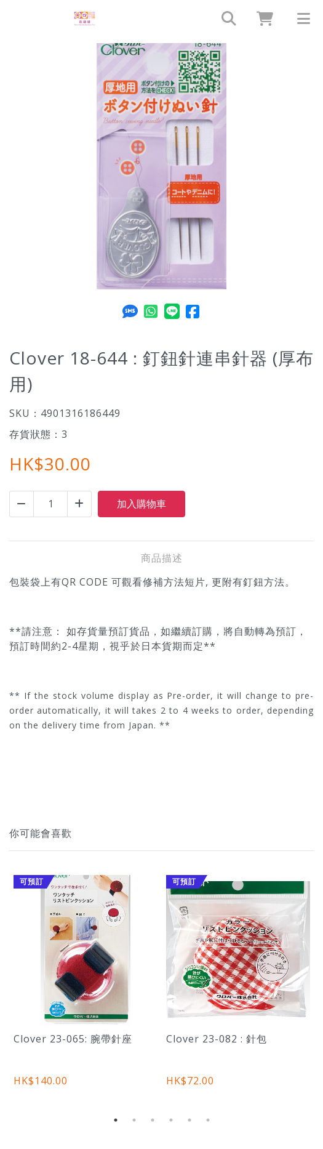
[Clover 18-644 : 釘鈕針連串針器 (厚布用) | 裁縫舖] (84, 18)
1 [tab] (116, 1120)
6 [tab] (208, 1120)
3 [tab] (152, 1120)
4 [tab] (171, 1120)
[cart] (260, 18)
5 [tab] (189, 1120)
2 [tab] (134, 1120)
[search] (223, 18)
